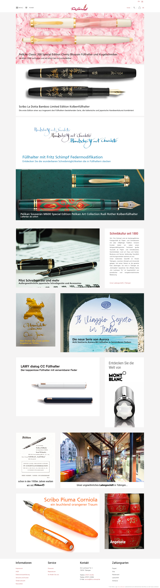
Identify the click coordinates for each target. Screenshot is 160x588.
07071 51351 (89, 575)
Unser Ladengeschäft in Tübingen (120, 283)
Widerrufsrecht (20, 581)
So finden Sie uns (53, 575)
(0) (140, 8)
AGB (17, 572)
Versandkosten (121, 586)
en (139, 1)
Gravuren (51, 568)
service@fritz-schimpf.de (92, 579)
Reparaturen (52, 572)
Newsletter (19, 584)
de (142, 1)
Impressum (19, 568)
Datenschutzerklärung (23, 575)
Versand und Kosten (22, 578)
